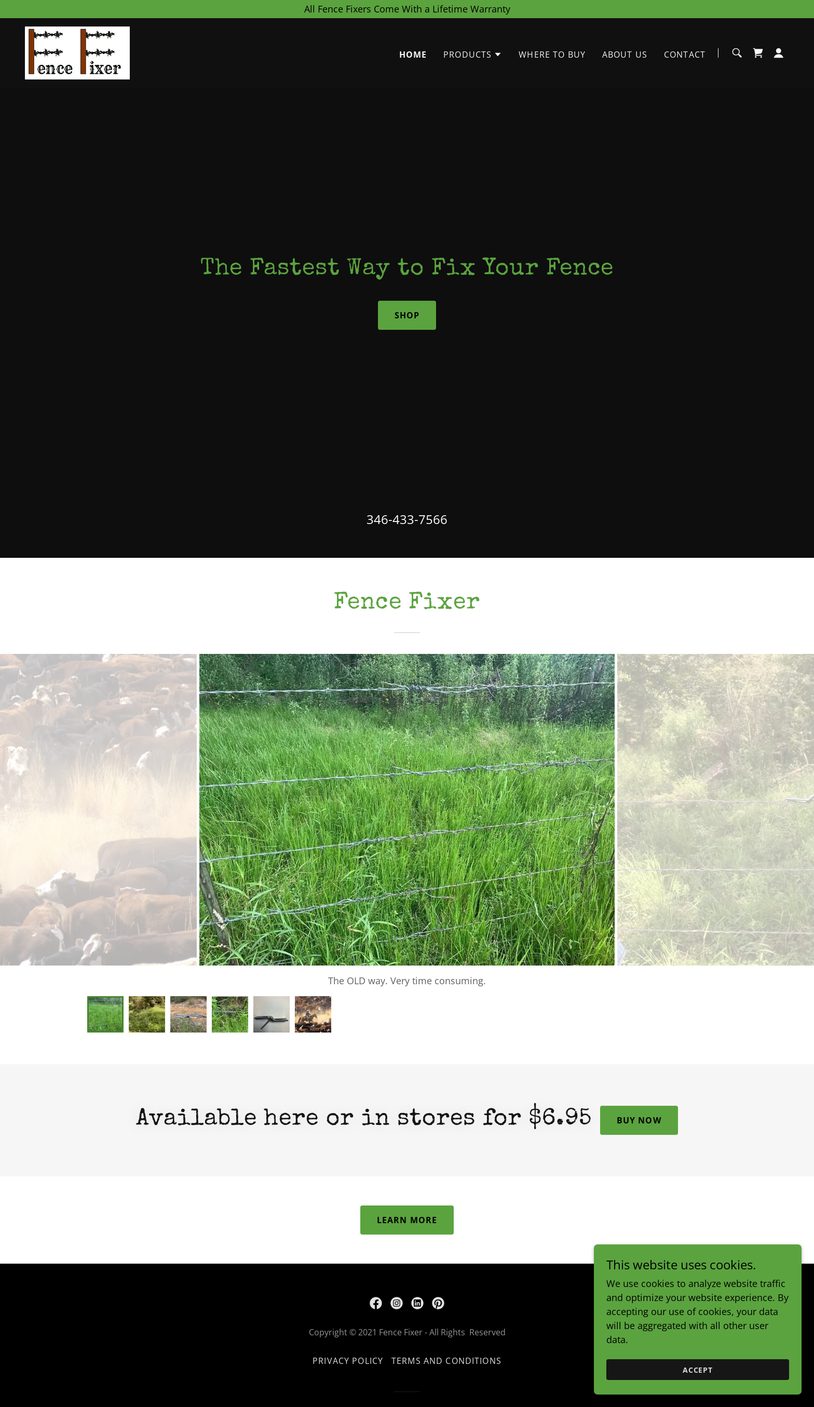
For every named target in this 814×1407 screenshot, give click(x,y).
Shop (407, 315)
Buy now (639, 1120)
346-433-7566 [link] (407, 519)
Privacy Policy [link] (348, 1360)
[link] (77, 52)
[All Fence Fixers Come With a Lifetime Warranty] (407, 9)
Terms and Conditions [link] (446, 1360)
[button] (472, 54)
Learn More (407, 1220)
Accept (698, 1370)
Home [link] (413, 54)
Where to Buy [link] (552, 54)
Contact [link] (685, 54)
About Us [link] (624, 54)
